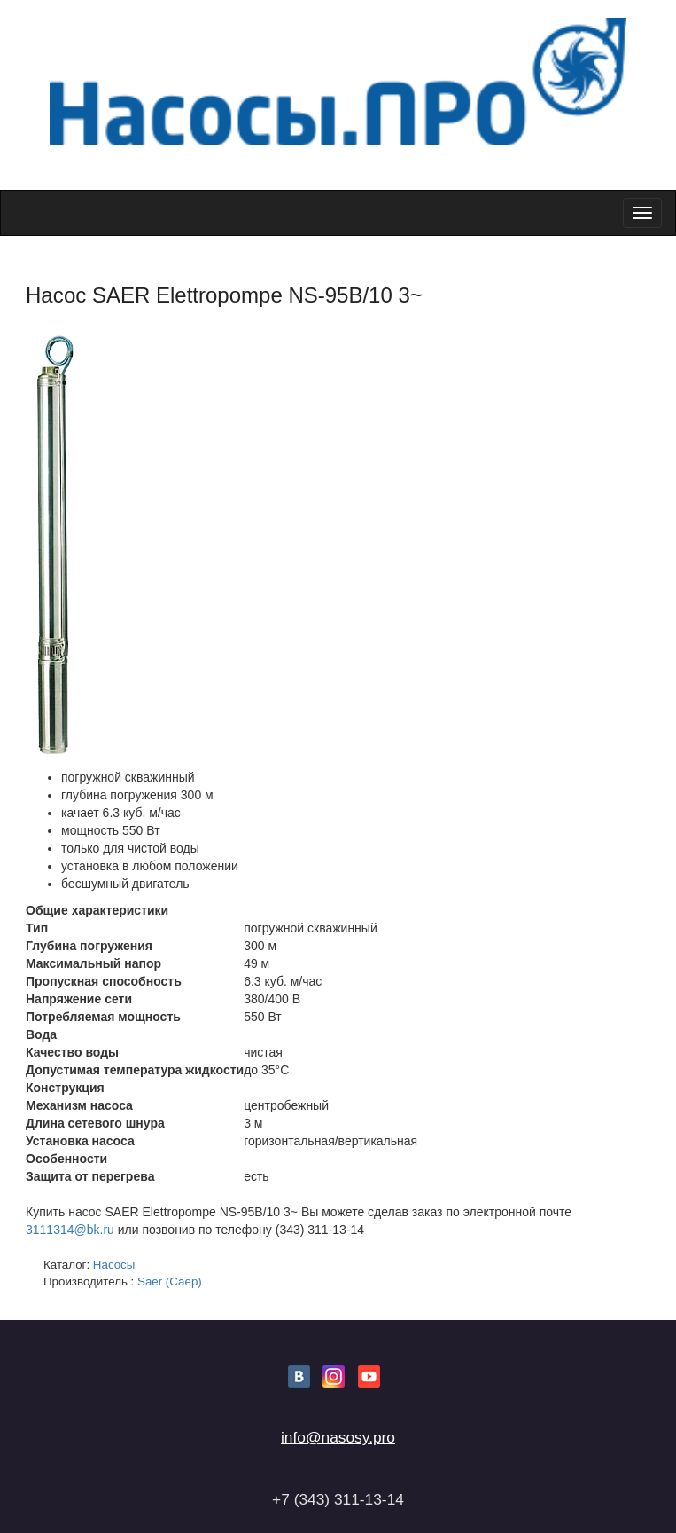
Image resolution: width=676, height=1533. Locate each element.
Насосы (114, 1264)
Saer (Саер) (169, 1281)
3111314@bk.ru (70, 1229)
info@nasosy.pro (338, 1437)
